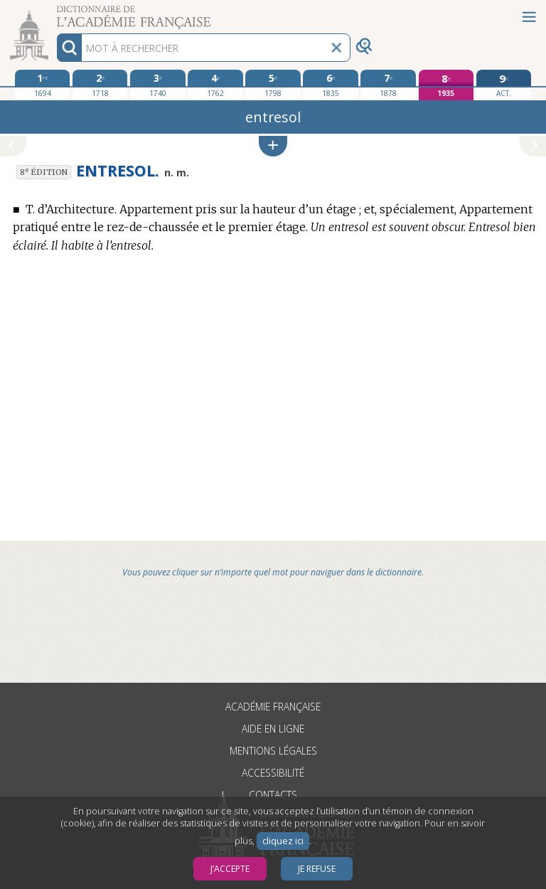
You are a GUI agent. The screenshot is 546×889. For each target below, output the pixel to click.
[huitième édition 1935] (446, 85)
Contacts (273, 795)
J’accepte (230, 869)
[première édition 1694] (42, 85)
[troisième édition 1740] (157, 85)
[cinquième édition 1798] (272, 85)
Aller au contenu (55, 12)
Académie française (273, 706)
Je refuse (317, 869)
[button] (273, 146)
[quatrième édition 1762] (215, 85)
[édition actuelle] (503, 85)
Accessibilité (273, 772)
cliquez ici (283, 841)
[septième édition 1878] (387, 85)
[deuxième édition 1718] (100, 85)
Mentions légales (273, 750)
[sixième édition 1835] (330, 85)
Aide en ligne (273, 728)
